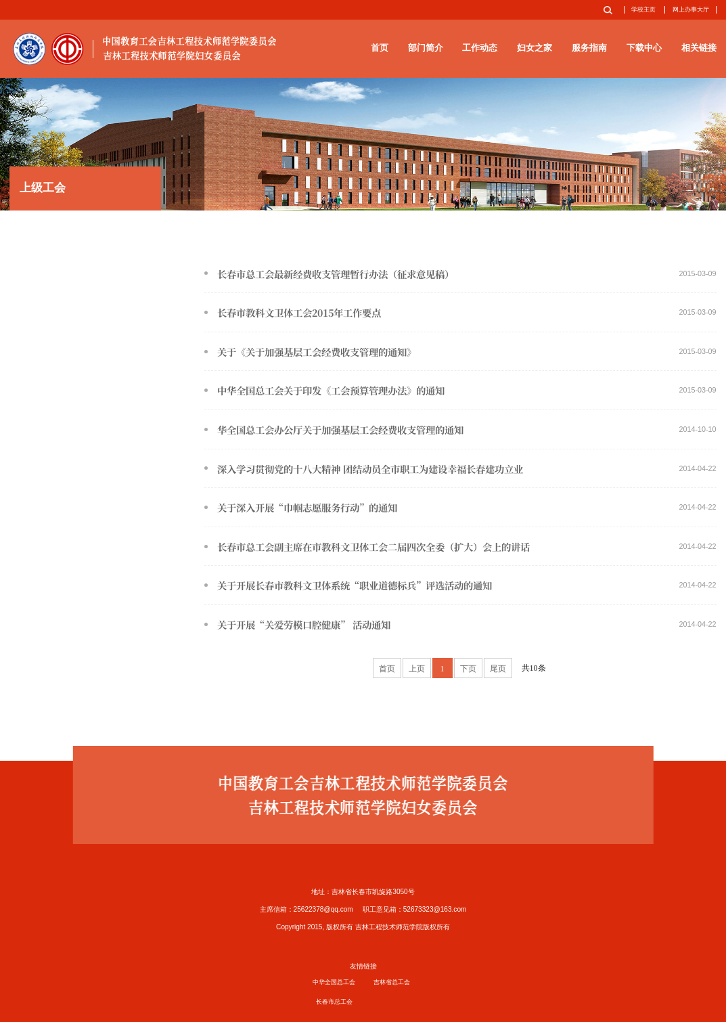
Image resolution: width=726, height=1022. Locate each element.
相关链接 (699, 48)
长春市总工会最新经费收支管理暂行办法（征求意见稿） (460, 274)
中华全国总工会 (334, 982)
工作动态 (479, 48)
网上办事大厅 (691, 9)
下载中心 (644, 48)
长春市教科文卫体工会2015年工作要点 (460, 312)
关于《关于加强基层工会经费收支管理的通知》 (460, 352)
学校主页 (643, 9)
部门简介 (425, 48)
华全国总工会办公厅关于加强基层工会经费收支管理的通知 (460, 429)
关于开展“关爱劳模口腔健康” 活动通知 (460, 624)
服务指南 (589, 48)
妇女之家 (534, 48)
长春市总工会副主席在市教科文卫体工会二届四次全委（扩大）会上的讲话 (460, 546)
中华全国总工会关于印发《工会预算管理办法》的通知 (460, 390)
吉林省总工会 (391, 982)
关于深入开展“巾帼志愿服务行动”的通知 (460, 507)
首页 (379, 48)
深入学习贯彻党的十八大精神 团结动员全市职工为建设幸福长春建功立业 (460, 469)
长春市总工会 (334, 1001)
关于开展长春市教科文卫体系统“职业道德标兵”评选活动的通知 (460, 585)
